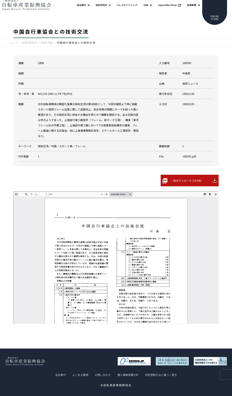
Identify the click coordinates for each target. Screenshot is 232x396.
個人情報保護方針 (128, 375)
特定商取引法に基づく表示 (161, 375)
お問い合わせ (103, 375)
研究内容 (47, 49)
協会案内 (60, 375)
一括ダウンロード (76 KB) (186, 187)
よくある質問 (80, 375)
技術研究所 (29, 49)
